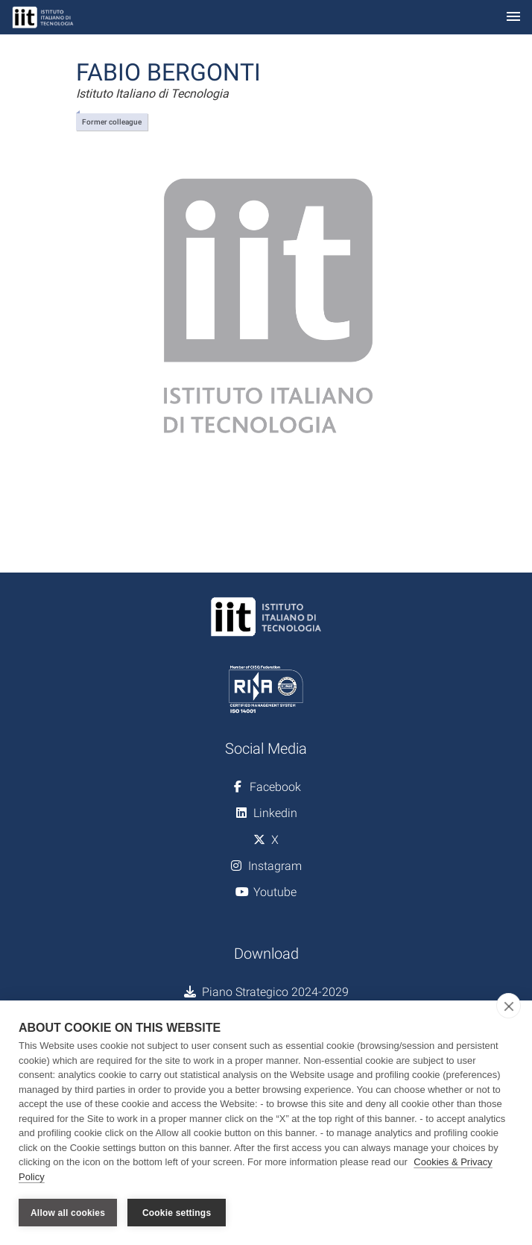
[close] (508, 1005)
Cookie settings (176, 1213)
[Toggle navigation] (513, 17)
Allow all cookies (68, 1213)
